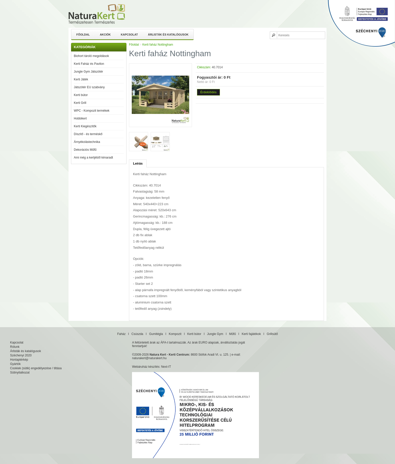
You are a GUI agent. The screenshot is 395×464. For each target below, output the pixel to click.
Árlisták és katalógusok (168, 34)
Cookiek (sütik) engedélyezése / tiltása (36, 368)
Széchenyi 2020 (20, 355)
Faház (121, 334)
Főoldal (83, 34)
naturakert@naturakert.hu (149, 358)
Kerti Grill (80, 103)
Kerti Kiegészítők (85, 126)
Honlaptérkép (19, 359)
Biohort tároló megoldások (91, 56)
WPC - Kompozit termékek (91, 110)
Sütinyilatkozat (19, 372)
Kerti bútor (81, 95)
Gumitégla (156, 334)
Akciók (105, 34)
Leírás (138, 163)
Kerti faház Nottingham (157, 44)
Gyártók (15, 364)
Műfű (232, 334)
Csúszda (137, 334)
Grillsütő (272, 334)
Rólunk (14, 347)
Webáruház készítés (145, 366)
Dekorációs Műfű (85, 149)
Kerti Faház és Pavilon (89, 64)
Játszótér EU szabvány (89, 87)
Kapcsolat (129, 34)
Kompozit (175, 334)
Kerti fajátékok (251, 334)
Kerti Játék (81, 79)
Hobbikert (80, 118)
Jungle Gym (215, 334)
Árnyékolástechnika (87, 142)
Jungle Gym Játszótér (88, 71)
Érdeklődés (208, 92)
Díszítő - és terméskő (88, 134)
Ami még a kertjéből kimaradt (93, 157)
